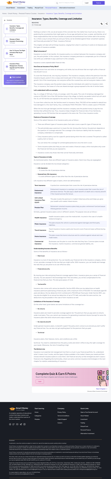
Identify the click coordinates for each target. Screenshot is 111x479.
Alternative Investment (67, 8)
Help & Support (62, 419)
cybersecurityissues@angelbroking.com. (25, 474)
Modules (37, 419)
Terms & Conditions (63, 416)
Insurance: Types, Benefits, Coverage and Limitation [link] (64, 13)
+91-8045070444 (35, 472)
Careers (60, 423)
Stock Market (10, 8)
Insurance (41, 13)
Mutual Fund (39, 8)
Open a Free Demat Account (89, 412)
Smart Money (12, 13)
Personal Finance (51, 8)
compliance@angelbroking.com (35, 469)
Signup (98, 3)
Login (87, 3)
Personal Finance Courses (27, 13)
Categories (38, 416)
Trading (30, 8)
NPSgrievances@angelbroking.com (88, 469)
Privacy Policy (62, 412)
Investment (21, 8)
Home (4, 13)
